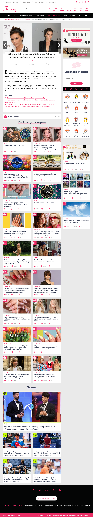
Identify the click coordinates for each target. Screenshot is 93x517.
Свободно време (25, 16)
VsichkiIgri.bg (52, 2)
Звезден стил (26, 19)
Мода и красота (54, 16)
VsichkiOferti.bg (7, 2)
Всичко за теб (10, 16)
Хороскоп (83, 16)
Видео (74, 9)
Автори (14, 505)
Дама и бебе (40, 16)
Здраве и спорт (69, 16)
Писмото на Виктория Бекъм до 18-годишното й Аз (26, 98)
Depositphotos (29, 505)
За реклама (6, 505)
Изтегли (76, 40)
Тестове (68, 9)
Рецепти (55, 9)
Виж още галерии (32, 122)
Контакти (20, 505)
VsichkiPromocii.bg (25, 2)
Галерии (62, 9)
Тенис (32, 387)
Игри (81, 9)
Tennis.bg (34, 2)
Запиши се (76, 83)
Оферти (87, 9)
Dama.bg (15, 2)
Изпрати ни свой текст (46, 498)
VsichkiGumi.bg (43, 2)
